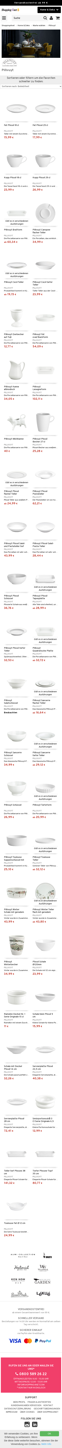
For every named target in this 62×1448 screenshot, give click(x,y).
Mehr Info (46, 1444)
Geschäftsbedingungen (47, 1409)
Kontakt (48, 1405)
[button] (57, 18)
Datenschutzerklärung (17, 1409)
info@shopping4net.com (31, 1385)
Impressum (11, 1412)
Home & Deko (24, 25)
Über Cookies (27, 1412)
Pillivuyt (51, 25)
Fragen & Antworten (39, 1402)
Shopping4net (8, 25)
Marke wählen (39, 25)
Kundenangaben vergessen (26, 1405)
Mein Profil (19, 1402)
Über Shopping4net (47, 1412)
